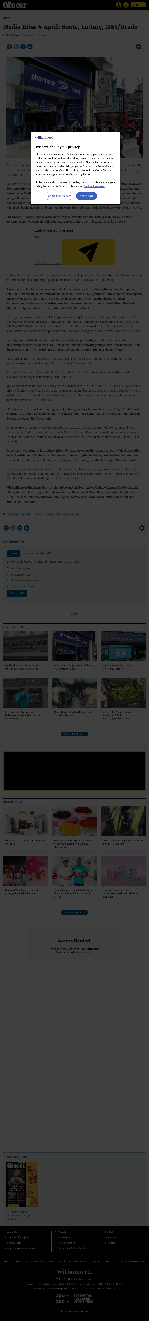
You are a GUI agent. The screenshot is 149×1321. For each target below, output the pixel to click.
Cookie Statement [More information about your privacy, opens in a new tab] (94, 186)
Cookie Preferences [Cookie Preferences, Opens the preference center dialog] (59, 196)
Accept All (86, 196)
